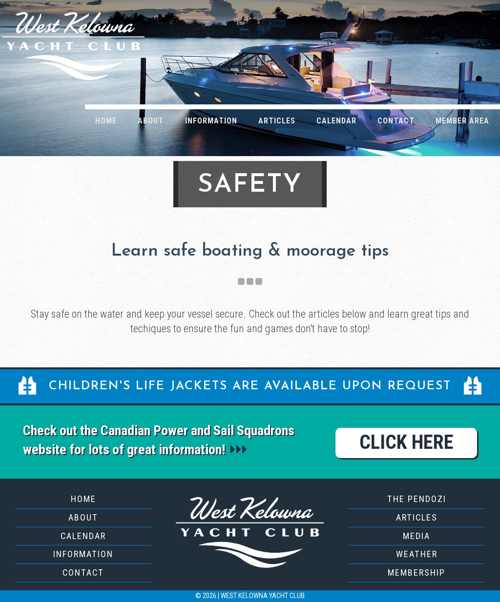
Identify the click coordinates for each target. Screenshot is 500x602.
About (151, 120)
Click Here (406, 442)
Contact (396, 120)
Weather (417, 554)
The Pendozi (416, 499)
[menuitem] (106, 120)
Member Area (462, 120)
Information (211, 120)
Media (416, 536)
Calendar (336, 120)
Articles (276, 120)
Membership (416, 572)
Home (106, 120)
